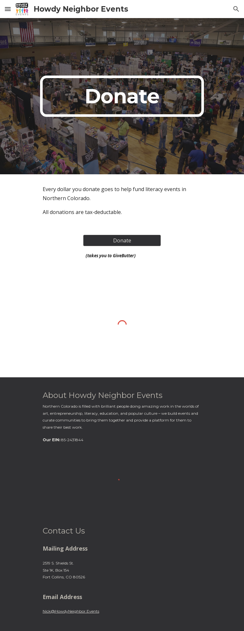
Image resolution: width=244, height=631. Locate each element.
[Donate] (121, 240)
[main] (122, 96)
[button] (8, 9)
